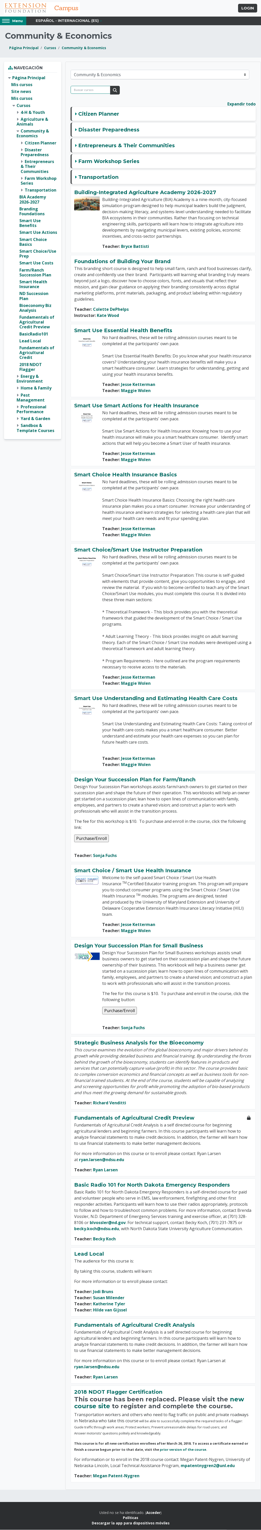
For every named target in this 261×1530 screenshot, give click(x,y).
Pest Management (31, 398)
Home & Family (36, 388)
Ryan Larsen (105, 1170)
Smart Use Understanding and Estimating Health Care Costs (156, 698)
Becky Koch (104, 1239)
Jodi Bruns (103, 1292)
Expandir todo (241, 104)
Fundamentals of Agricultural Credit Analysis (134, 1325)
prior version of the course (183, 1449)
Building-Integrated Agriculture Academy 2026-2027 (145, 193)
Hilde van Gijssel (110, 1310)
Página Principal (23, 48)
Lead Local (89, 1254)
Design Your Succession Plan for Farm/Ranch (134, 780)
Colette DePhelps (111, 309)
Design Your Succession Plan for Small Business (138, 946)
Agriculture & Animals (32, 122)
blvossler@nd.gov (108, 1223)
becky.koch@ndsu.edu (96, 1229)
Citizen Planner (98, 114)
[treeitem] (32, 254)
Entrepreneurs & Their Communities (126, 146)
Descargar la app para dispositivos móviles (130, 1523)
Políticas (130, 1517)
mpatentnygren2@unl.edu (208, 1466)
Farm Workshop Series (108, 161)
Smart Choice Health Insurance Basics (125, 475)
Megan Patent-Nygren (116, 1476)
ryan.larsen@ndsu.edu (101, 1160)
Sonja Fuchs (105, 855)
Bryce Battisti (135, 246)
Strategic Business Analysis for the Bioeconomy (139, 1043)
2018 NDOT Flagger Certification (118, 1392)
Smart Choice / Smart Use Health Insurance (132, 871)
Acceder (153, 1512)
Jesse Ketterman (138, 384)
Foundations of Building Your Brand (122, 262)
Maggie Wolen (136, 391)
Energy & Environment (30, 379)
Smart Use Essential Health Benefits (123, 331)
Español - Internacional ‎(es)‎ (67, 21)
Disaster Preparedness (108, 130)
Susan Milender (108, 1298)
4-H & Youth (33, 112)
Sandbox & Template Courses (35, 428)
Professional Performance (31, 409)
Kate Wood (108, 315)
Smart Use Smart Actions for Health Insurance (136, 406)
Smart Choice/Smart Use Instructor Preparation (138, 550)
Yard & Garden (35, 419)
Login (247, 8)
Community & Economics (84, 48)
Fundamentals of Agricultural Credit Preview (134, 1118)
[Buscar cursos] (90, 90)
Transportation (98, 177)
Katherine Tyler (109, 1304)
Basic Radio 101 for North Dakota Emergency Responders (152, 1185)
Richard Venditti (109, 1103)
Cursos (50, 48)
